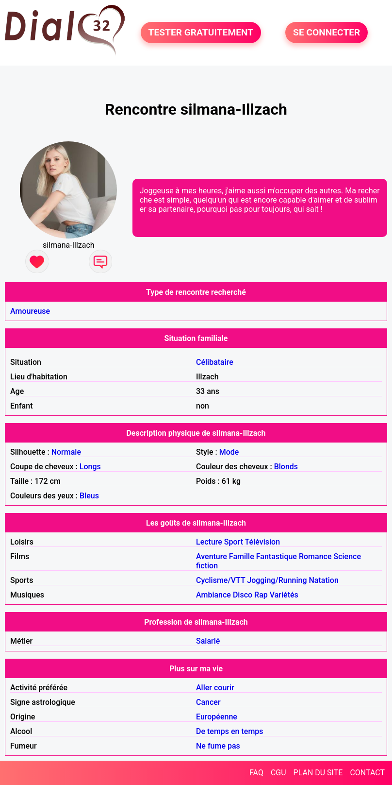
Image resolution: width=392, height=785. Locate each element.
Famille (241, 556)
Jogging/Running (277, 580)
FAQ (256, 772)
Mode (229, 452)
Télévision (262, 541)
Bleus (89, 495)
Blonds (286, 466)
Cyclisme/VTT (220, 580)
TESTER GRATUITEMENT (201, 32)
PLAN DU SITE (318, 772)
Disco (242, 594)
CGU (278, 772)
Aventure (211, 556)
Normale (66, 452)
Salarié (208, 641)
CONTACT (367, 772)
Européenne (216, 716)
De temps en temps (229, 731)
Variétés (284, 594)
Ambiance (213, 594)
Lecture (209, 541)
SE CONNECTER (326, 32)
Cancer (208, 702)
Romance (315, 556)
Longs (90, 466)
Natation (323, 580)
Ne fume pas (218, 746)
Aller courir (215, 687)
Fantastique (276, 556)
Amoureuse (30, 311)
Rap (261, 594)
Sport (233, 541)
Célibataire (214, 362)
